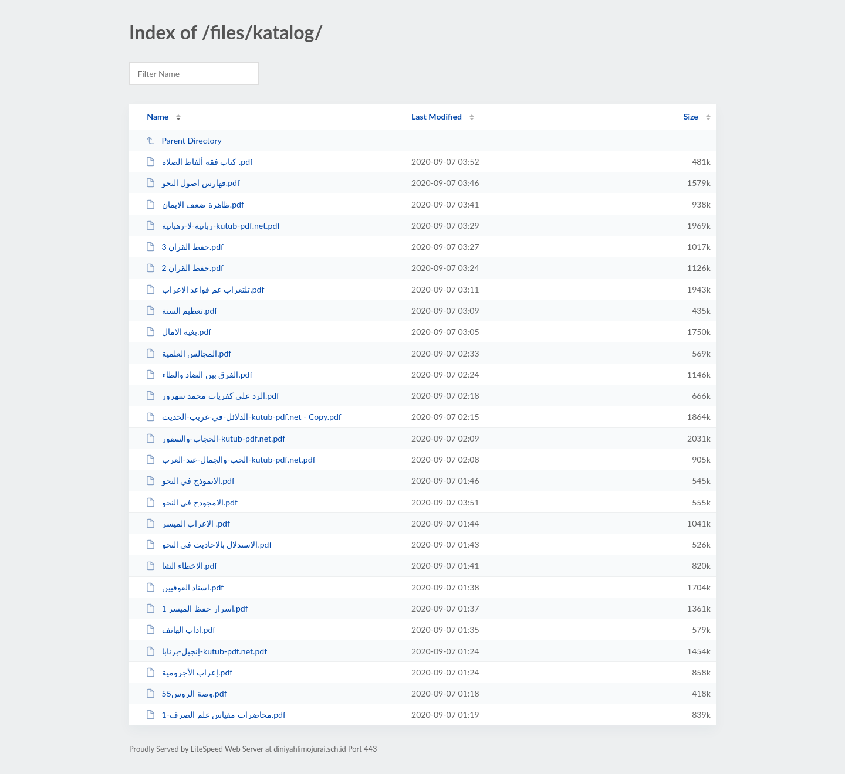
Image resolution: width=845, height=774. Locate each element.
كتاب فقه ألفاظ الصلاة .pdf (199, 162)
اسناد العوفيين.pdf (185, 587)
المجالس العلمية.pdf (188, 353)
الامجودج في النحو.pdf (192, 502)
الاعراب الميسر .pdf (188, 523)
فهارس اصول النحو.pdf (193, 183)
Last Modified (436, 116)
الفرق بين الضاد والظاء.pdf (199, 374)
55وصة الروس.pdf (186, 693)
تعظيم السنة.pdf (181, 310)
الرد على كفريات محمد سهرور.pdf (212, 395)
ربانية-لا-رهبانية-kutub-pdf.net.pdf (213, 225)
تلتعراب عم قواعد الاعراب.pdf (205, 289)
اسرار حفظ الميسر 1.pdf (197, 608)
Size (691, 116)
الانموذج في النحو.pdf (190, 481)
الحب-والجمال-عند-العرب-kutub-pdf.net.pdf (230, 459)
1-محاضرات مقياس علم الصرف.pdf (216, 714)
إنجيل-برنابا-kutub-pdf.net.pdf (206, 651)
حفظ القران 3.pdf (185, 247)
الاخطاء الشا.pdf (181, 566)
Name (157, 116)
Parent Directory (184, 140)
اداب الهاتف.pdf (180, 629)
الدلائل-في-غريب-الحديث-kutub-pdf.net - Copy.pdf (244, 417)
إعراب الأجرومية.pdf (189, 672)
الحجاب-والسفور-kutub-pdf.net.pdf (215, 438)
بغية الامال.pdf (178, 332)
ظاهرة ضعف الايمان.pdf (195, 204)
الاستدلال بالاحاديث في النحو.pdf (209, 544)
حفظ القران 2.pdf (185, 268)
